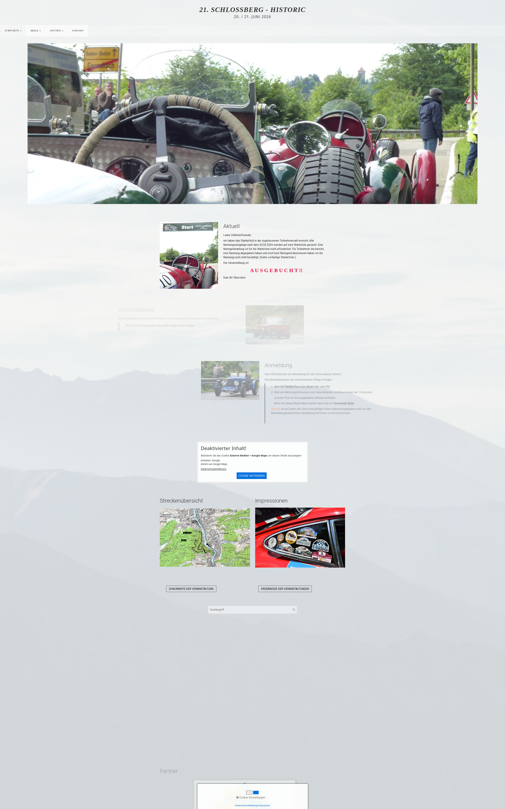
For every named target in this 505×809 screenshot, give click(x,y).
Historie (55, 30)
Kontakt (78, 30)
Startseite (12, 30)
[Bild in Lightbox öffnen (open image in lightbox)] (189, 255)
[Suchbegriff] (252, 610)
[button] (191, 589)
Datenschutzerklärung (213, 468)
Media (34, 30)
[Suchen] (294, 610)
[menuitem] (13, 30)
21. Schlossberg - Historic (252, 10)
